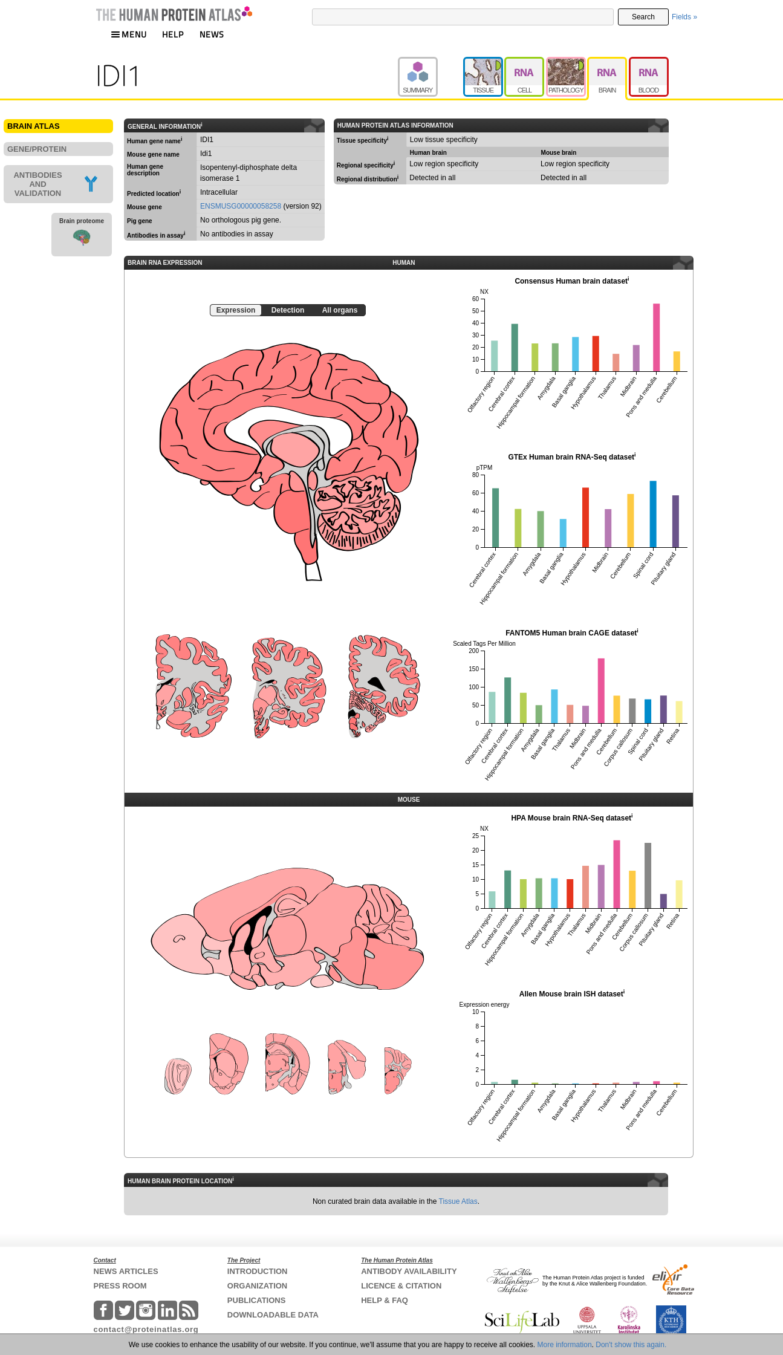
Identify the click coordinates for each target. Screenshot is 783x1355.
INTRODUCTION (257, 1271)
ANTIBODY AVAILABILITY (408, 1271)
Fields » (684, 17)
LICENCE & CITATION (401, 1285)
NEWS (212, 34)
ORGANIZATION (257, 1285)
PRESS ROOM (120, 1285)
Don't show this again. (631, 1344)
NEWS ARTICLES (126, 1271)
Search (643, 17)
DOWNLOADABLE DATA (273, 1314)
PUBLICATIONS (256, 1300)
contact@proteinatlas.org (146, 1329)
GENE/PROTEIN (37, 149)
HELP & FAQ (384, 1300)
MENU (129, 34)
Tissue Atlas (458, 1201)
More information (565, 1344)
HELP (173, 34)
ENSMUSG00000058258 (240, 206)
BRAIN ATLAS (33, 126)
